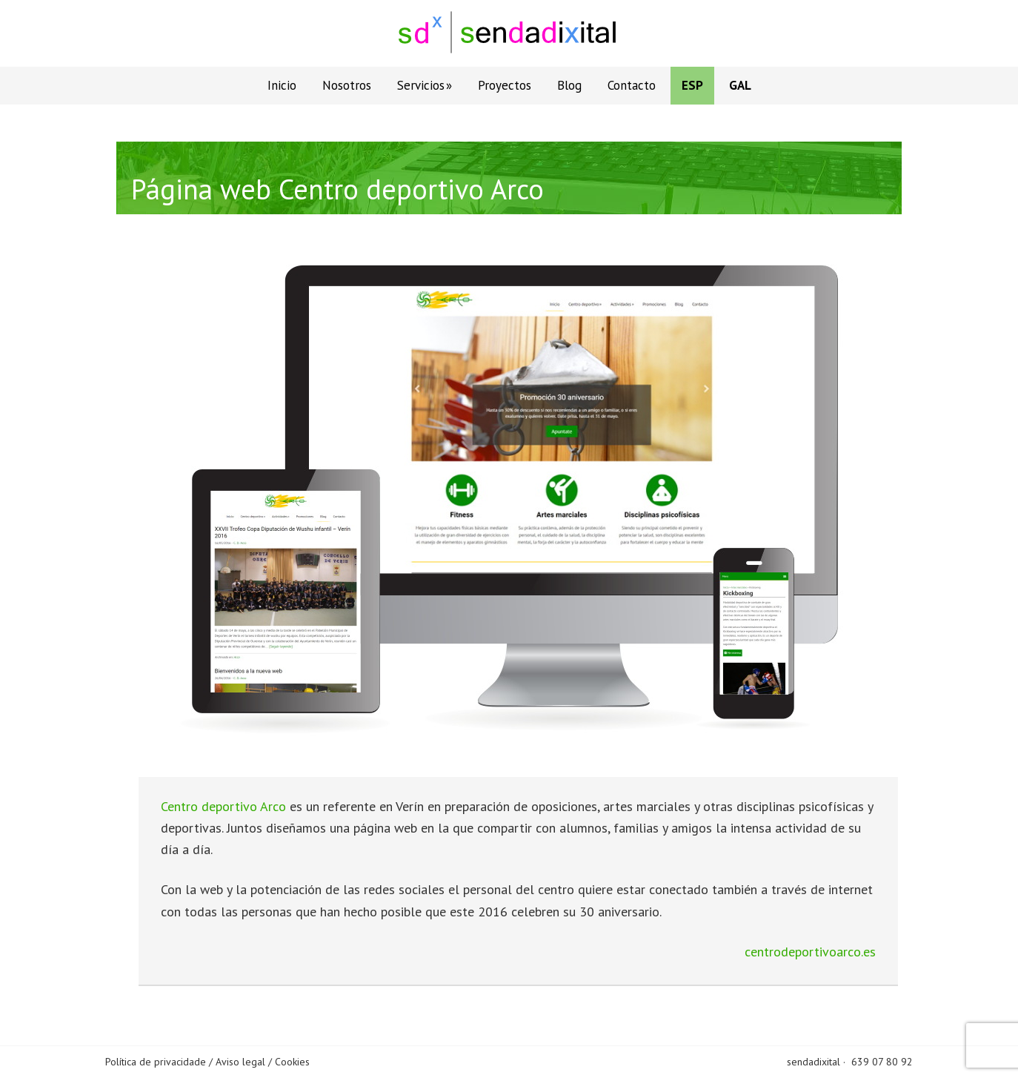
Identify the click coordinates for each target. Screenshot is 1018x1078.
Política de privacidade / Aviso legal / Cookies (207, 1061)
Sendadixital (509, 33)
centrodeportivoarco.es (810, 951)
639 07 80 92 (882, 1061)
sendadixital (813, 1061)
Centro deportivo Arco (223, 806)
